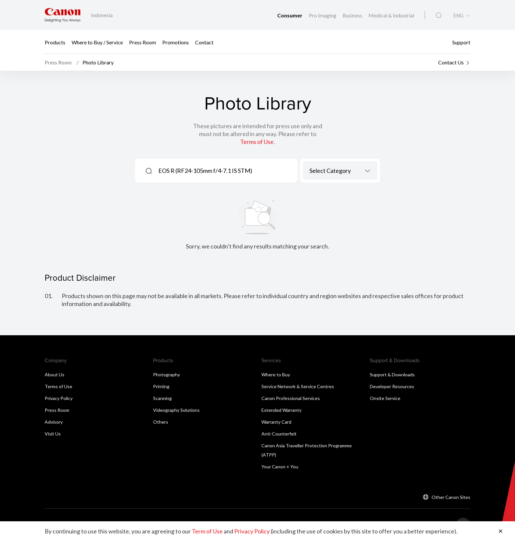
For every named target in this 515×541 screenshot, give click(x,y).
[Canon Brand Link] (62, 15)
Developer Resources (392, 386)
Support (461, 42)
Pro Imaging (323, 15)
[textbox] (340, 170)
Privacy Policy (59, 398)
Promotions (175, 42)
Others (160, 422)
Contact (204, 42)
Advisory (54, 422)
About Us (54, 374)
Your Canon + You (279, 466)
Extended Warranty (281, 410)
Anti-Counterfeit (279, 433)
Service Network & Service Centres (297, 386)
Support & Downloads (392, 374)
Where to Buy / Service (97, 42)
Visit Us (53, 433)
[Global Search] (439, 15)
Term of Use (207, 531)
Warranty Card (276, 422)
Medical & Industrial (391, 15)
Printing (161, 386)
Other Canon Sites (451, 497)
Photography (166, 374)
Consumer (290, 15)
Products (55, 42)
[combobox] (340, 170)
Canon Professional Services (290, 398)
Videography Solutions (176, 410)
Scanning (162, 398)
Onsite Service (385, 398)
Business (353, 15)
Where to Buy (275, 374)
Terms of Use (257, 141)
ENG (458, 15)
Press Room (142, 42)
